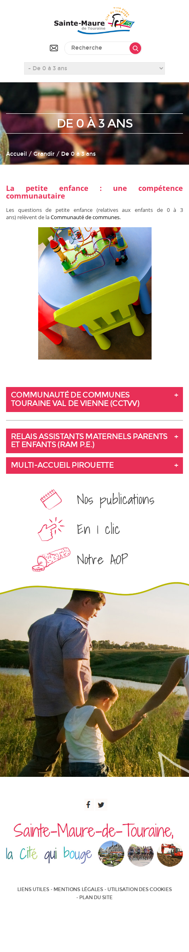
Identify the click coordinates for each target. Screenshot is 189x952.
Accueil (16, 154)
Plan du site (95, 897)
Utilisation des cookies (139, 889)
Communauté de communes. (86, 217)
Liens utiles (33, 889)
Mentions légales (78, 889)
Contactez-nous (53, 48)
